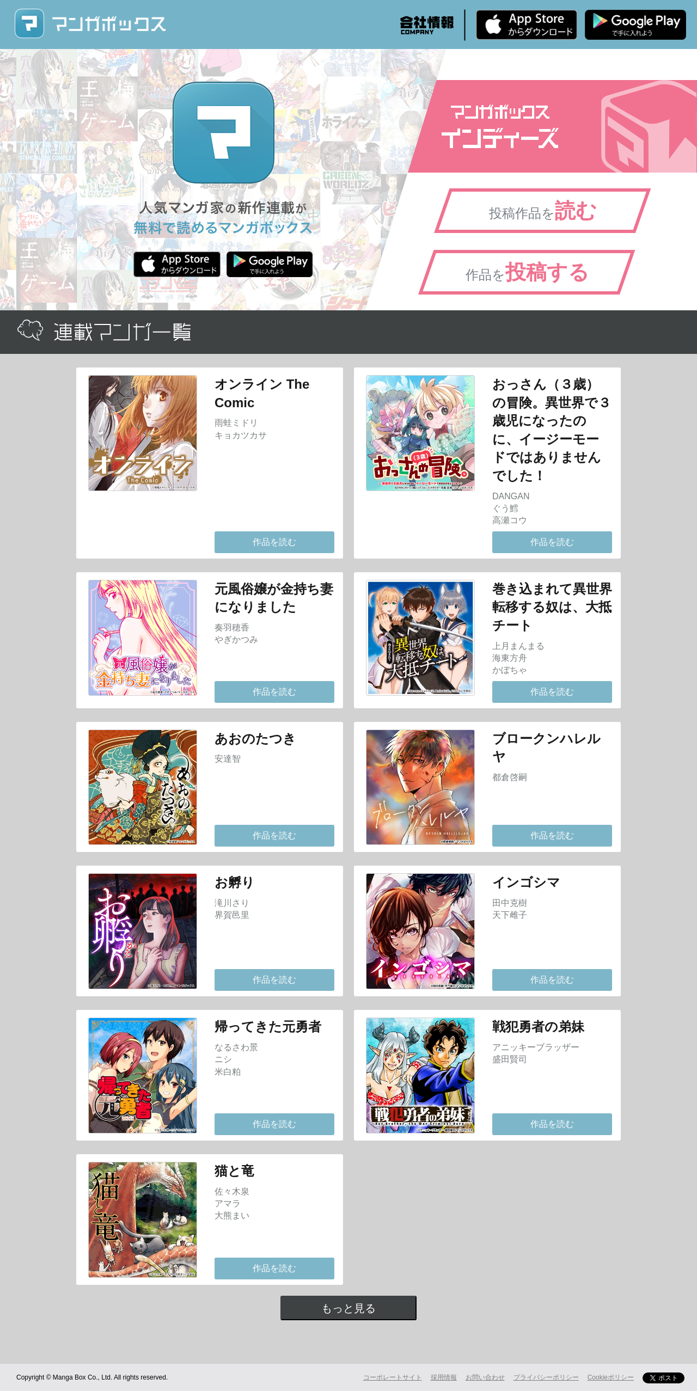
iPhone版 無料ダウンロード (526, 24)
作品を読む (274, 542)
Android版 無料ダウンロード (635, 24)
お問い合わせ (485, 1377)
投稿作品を (543, 210)
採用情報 (444, 1377)
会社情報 (426, 25)
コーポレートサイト (392, 1377)
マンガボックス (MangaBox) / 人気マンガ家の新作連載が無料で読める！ (89, 23)
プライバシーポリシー (546, 1377)
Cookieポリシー (611, 1377)
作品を (527, 272)
